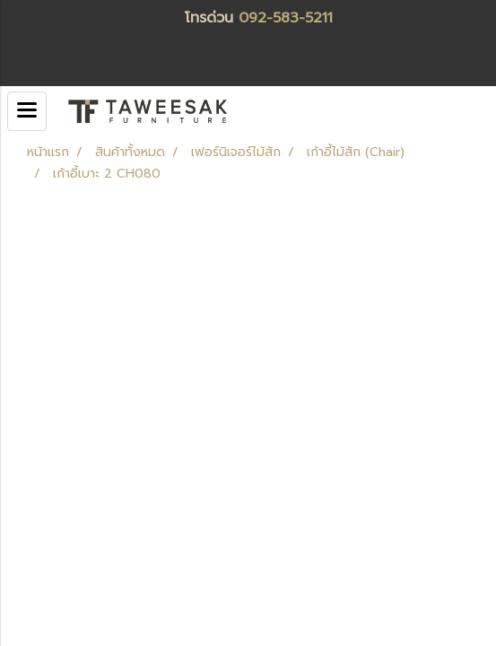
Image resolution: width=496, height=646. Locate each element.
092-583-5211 (286, 18)
